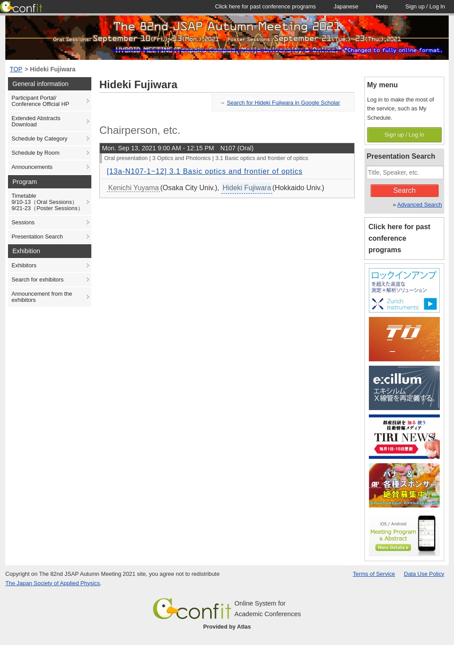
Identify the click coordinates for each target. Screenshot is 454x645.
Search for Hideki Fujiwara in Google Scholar (283, 102)
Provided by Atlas (227, 626)
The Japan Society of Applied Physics (52, 583)
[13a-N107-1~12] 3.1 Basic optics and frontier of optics (204, 171)
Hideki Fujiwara (53, 69)
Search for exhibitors (37, 279)
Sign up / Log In (404, 134)
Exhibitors (24, 265)
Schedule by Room (35, 152)
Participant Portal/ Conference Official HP (40, 100)
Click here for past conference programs (399, 238)
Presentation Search (37, 236)
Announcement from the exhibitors (42, 296)
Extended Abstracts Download (36, 121)
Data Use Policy (424, 574)
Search (404, 190)
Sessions (23, 222)
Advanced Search (419, 204)
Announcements (32, 167)
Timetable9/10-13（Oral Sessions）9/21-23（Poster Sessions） (47, 201)
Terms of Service (374, 574)
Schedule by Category (39, 138)
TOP (16, 69)
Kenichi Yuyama (133, 188)
